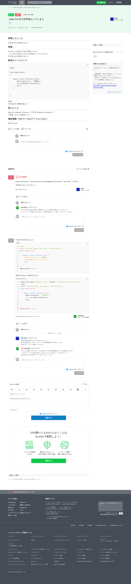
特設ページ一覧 (12, 515)
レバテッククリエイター (69, 503)
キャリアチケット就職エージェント (40, 549)
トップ (9, 7)
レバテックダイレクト (53, 512)
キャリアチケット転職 (106, 549)
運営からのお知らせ (25, 505)
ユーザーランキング (13, 512)
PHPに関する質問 (18, 7)
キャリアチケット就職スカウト (85, 549)
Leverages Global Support (84, 561)
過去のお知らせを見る (115, 92)
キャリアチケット (13, 549)
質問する (48, 461)
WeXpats (56, 561)
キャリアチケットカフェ (60, 549)
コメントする (77, 154)
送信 (121, 513)
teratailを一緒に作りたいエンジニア (24, 492)
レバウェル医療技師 (13, 558)
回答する (48, 418)
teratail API (23, 507)
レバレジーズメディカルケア (16, 561)
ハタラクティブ (35, 552)
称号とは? (11, 507)
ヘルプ (22, 510)
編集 (34, 316)
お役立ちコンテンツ (25, 512)
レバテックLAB (58, 517)
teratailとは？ (12, 502)
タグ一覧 (10, 510)
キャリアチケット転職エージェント (17, 552)
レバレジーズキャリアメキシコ (16, 564)
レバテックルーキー (51, 508)
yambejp (24, 207)
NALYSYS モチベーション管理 (39, 564)
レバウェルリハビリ (36, 558)
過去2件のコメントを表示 (54, 333)
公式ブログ (23, 502)
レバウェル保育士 (105, 555)
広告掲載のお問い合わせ (116, 525)
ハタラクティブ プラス (60, 552)
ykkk (116, 18)
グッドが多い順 (84, 169)
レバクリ (10, 555)
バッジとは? (11, 505)
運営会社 (73, 525)
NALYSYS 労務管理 (59, 564)
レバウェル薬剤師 (105, 558)
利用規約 (81, 525)
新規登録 (119, 2)
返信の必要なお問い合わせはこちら (109, 514)
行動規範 (70, 151)
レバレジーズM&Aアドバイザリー (109, 552)
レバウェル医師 (81, 558)
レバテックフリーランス (53, 503)
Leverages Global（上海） (107, 561)
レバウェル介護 (58, 555)
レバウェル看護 (81, 555)
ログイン (111, 2)
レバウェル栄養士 (59, 558)
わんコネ (33, 561)
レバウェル (34, 555)
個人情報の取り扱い (100, 525)
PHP (10, 23)
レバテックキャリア (66, 508)
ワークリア (80, 552)
